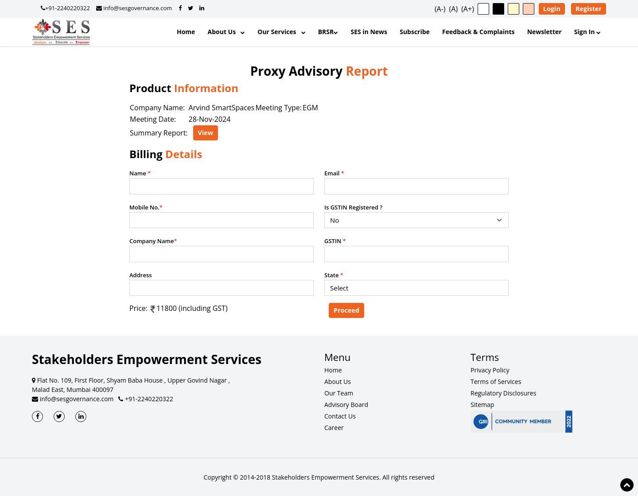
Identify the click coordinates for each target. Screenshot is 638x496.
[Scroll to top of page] (627, 485)
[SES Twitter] (59, 416)
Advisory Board (346, 404)
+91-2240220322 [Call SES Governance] (65, 8)
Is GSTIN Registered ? (353, 207)
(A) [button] (453, 9)
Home (186, 31)
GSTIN (335, 241)
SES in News (368, 31)
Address (140, 275)
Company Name (153, 241)
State (333, 275)
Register (589, 8)
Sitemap (482, 404)
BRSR (328, 31)
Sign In (587, 31)
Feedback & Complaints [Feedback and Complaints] (478, 31)
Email (334, 173)
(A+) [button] (467, 9)
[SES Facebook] (37, 416)
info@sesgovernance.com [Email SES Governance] (134, 8)
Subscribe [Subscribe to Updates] (415, 31)
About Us (226, 31)
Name (140, 173)
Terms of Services (496, 381)
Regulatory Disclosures (503, 393)
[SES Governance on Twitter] (190, 8)
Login (551, 8)
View (206, 132)
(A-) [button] (440, 9)
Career (334, 427)
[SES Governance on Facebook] (180, 8)
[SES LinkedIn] (80, 416)
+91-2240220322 (145, 399)
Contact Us (340, 416)
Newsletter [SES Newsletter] (544, 31)
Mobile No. (146, 207)
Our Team (338, 393)
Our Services (281, 31)
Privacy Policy (490, 370)
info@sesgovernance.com (73, 399)
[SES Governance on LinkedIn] (201, 8)
